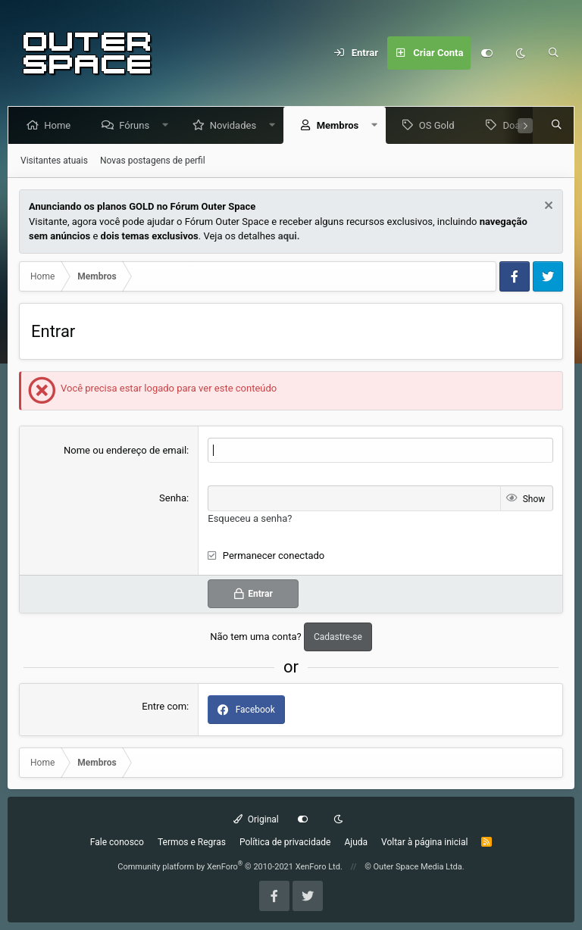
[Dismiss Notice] (546, 207)
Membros (340, 125)
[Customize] (487, 53)
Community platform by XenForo (230, 867)
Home (60, 125)
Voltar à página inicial (424, 842)
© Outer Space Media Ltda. (415, 867)
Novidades (236, 125)
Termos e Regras (192, 842)
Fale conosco (117, 842)
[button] (169, 125)
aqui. (289, 236)
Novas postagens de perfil (152, 160)
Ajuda (356, 842)
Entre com (164, 706)
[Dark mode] (520, 53)
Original (256, 819)
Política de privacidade (285, 842)
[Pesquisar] (554, 53)
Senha (172, 498)
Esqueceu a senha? (250, 518)
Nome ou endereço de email (125, 450)
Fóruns (137, 125)
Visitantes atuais (54, 160)
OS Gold (440, 125)
